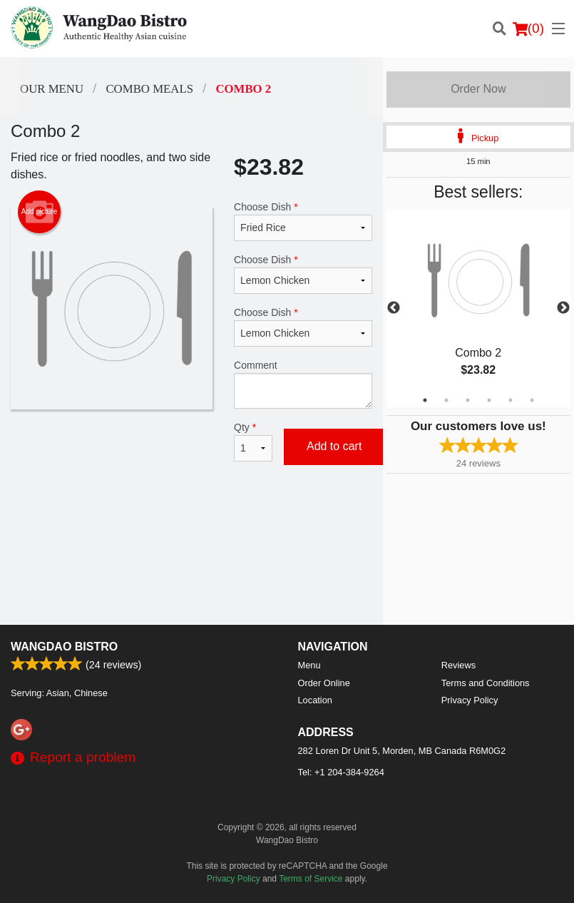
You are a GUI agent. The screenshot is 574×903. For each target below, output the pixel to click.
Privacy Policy (469, 700)
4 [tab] (489, 400)
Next (563, 308)
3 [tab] (468, 400)
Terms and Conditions (485, 683)
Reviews (458, 665)
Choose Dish (303, 221)
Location (315, 700)
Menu (309, 665)
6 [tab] (532, 400)
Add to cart (334, 446)
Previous (393, 308)
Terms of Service (310, 879)
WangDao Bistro (64, 647)
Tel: (341, 772)
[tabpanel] (478, 308)
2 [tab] (446, 400)
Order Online (324, 683)
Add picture (39, 211)
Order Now (478, 89)
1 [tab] (425, 400)
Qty (253, 441)
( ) (528, 28)
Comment (303, 384)
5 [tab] (510, 400)
